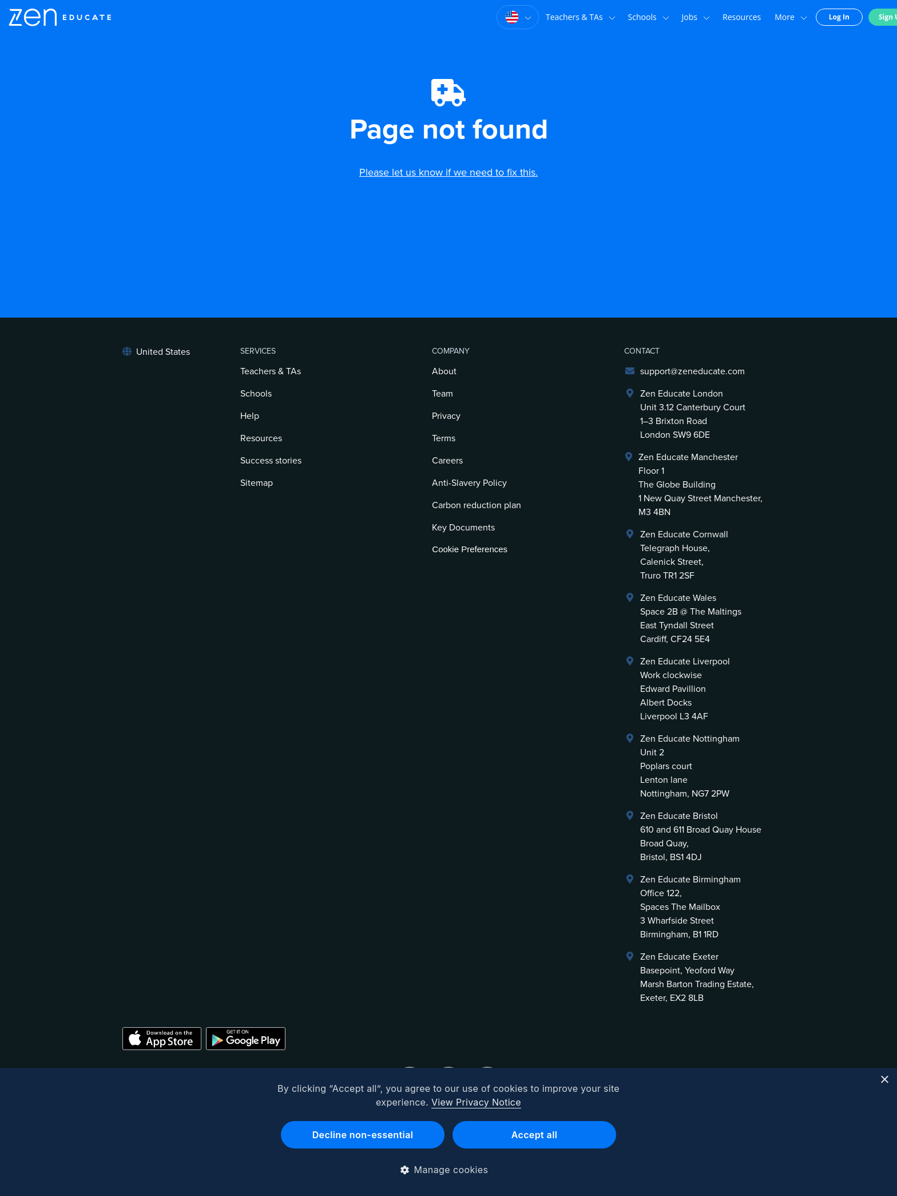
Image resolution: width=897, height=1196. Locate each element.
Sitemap (256, 483)
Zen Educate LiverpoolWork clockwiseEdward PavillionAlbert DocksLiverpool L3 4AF (685, 689)
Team (442, 393)
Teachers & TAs (559, 17)
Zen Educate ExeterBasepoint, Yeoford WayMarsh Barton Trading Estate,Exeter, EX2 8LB (697, 977)
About (444, 371)
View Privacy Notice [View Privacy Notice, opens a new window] (476, 1102)
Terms (443, 438)
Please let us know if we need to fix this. (448, 172)
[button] (449, 1170)
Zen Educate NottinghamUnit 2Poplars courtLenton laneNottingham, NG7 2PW (690, 766)
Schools (627, 17)
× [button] (884, 1080)
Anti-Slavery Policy (469, 483)
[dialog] (448, 1132)
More (769, 17)
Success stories (270, 460)
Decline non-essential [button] (363, 1134)
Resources (720, 16)
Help (249, 416)
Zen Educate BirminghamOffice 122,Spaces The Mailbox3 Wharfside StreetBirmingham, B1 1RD (690, 907)
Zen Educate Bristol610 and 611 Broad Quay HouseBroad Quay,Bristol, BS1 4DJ (700, 836)
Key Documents (463, 527)
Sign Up (871, 17)
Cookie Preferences (469, 549)
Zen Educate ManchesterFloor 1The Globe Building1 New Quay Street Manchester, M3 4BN (700, 485)
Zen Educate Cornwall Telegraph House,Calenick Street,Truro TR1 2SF (684, 555)
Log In (818, 17)
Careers (447, 460)
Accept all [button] (534, 1134)
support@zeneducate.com (692, 371)
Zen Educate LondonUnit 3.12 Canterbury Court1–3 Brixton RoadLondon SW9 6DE (692, 414)
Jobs (675, 17)
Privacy (446, 416)
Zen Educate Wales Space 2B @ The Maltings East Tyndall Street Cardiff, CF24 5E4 (690, 618)
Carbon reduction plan (476, 505)
